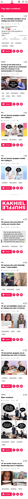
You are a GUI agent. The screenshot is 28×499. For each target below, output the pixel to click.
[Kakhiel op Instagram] (19, 2)
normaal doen (14, 246)
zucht (3, 98)
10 (25, 219)
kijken (13, 96)
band (7, 93)
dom (12, 43)
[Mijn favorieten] (23, 2)
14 (25, 461)
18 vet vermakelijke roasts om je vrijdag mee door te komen (13, 307)
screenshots (18, 43)
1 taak (3, 289)
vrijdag (11, 45)
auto (3, 93)
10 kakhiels (4, 378)
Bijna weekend (7, 397)
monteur (19, 96)
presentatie (19, 441)
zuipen (3, 334)
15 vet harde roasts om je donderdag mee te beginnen (12, 464)
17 (25, 350)
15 (25, 262)
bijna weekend (5, 43)
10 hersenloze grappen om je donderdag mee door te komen (13, 354)
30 (25, 395)
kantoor (13, 441)
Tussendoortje (14, 194)
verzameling (5, 45)
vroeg (3, 380)
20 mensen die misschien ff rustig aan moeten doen (12, 223)
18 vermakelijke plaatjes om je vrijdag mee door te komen (13, 20)
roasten (13, 331)
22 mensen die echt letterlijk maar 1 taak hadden (13, 266)
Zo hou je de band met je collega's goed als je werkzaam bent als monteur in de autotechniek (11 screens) (14, 68)
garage (8, 96)
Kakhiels (3, 61)
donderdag (13, 489)
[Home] (12, 2)
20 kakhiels (4, 139)
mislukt (18, 289)
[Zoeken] (26, 2)
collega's (22, 93)
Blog (2, 16)
